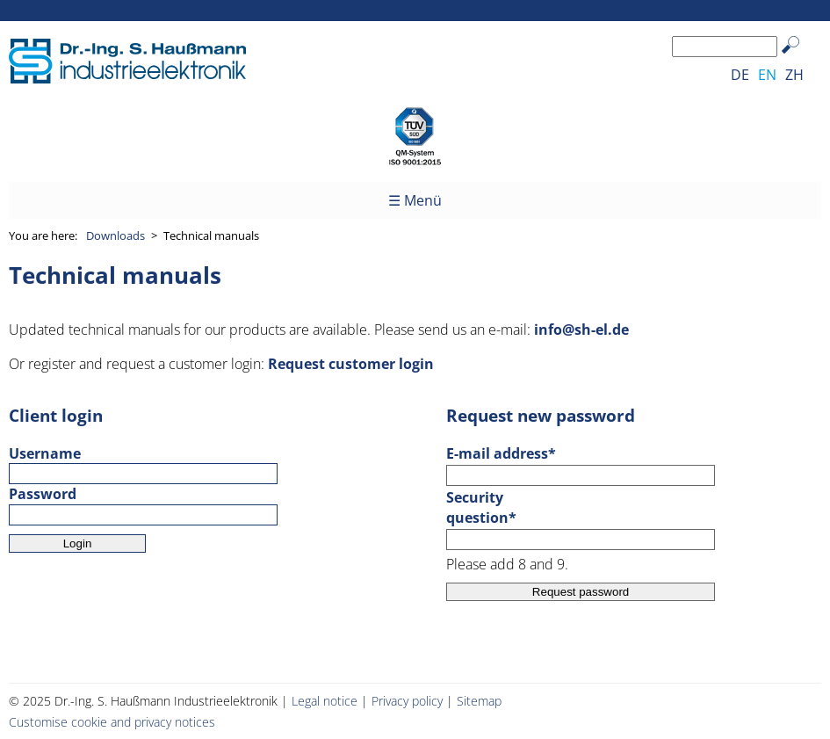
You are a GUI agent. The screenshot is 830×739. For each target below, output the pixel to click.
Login (77, 543)
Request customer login (351, 363)
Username (45, 453)
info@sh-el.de (581, 329)
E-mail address (501, 453)
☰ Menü (415, 200)
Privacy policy (407, 700)
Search (799, 58)
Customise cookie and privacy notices (112, 722)
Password (42, 494)
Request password (580, 591)
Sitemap (479, 700)
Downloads (115, 235)
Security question (484, 507)
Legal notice (324, 700)
